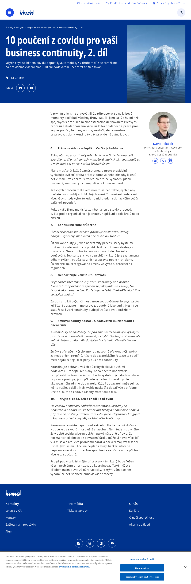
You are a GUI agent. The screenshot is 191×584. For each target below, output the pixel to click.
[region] (95, 567)
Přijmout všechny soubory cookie (142, 576)
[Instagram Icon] (90, 543)
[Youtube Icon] (112, 543)
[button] (155, 161)
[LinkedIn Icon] (101, 543)
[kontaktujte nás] (88, 3)
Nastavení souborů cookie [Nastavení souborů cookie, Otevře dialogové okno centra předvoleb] (142, 559)
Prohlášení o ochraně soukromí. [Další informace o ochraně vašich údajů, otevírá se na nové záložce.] (74, 566)
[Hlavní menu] (10, 12)
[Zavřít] (185, 567)
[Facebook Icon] (79, 543)
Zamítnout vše (142, 568)
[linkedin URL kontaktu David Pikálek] (170, 161)
